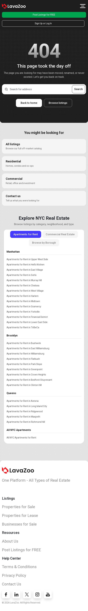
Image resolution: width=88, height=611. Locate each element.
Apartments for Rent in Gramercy (24, 306)
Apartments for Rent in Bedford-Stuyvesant (29, 380)
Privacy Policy (14, 575)
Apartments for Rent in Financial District (27, 317)
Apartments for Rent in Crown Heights (26, 374)
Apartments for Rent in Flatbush (23, 359)
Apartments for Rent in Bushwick (24, 343)
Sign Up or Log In (43, 23)
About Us (10, 541)
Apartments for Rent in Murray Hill (24, 280)
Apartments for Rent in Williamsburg (25, 353)
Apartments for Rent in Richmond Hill (26, 422)
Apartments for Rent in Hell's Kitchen (25, 264)
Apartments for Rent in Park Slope (24, 364)
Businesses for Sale (19, 524)
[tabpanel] (44, 344)
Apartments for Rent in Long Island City (27, 406)
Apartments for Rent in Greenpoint (24, 369)
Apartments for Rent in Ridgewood (25, 411)
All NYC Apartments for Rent (21, 437)
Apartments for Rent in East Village (25, 269)
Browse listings (58, 102)
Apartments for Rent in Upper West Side (27, 259)
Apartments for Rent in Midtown (23, 301)
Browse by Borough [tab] (44, 242)
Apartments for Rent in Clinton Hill (24, 385)
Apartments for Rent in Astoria (23, 401)
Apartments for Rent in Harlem (23, 296)
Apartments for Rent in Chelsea (23, 285)
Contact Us (11, 584)
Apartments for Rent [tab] (25, 234)
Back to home (29, 102)
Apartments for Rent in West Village (25, 290)
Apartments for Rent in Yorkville (23, 311)
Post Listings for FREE (44, 14)
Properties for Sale (18, 507)
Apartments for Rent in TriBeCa (23, 327)
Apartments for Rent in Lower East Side (27, 322)
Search (78, 89)
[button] (82, 6)
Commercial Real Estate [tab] (60, 234)
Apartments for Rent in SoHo (22, 275)
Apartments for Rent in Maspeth (23, 416)
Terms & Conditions (19, 567)
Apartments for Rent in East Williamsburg (28, 348)
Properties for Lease (20, 515)
